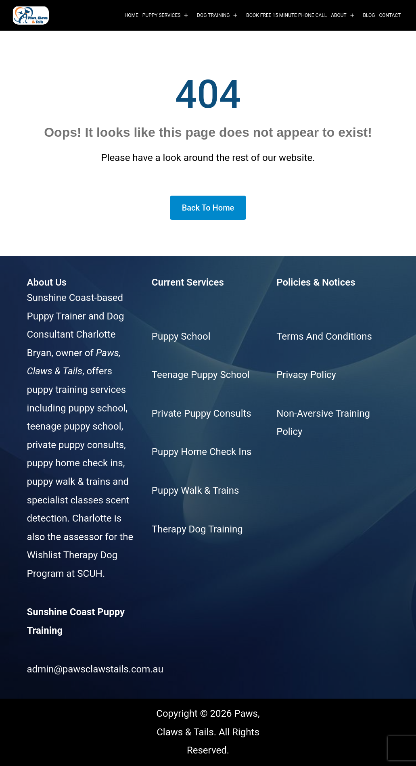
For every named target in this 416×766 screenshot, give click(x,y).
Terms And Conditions (324, 336)
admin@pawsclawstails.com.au (95, 669)
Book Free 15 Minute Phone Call (286, 15)
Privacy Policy (306, 374)
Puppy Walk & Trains (195, 490)
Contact (390, 15)
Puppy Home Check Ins (201, 451)
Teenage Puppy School (201, 374)
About (339, 15)
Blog (369, 15)
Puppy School (181, 336)
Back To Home (208, 208)
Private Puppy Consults (201, 413)
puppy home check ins (75, 463)
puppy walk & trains (69, 481)
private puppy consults (75, 445)
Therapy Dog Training (197, 529)
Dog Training (213, 15)
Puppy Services (161, 15)
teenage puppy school (74, 426)
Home (131, 15)
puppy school (96, 408)
